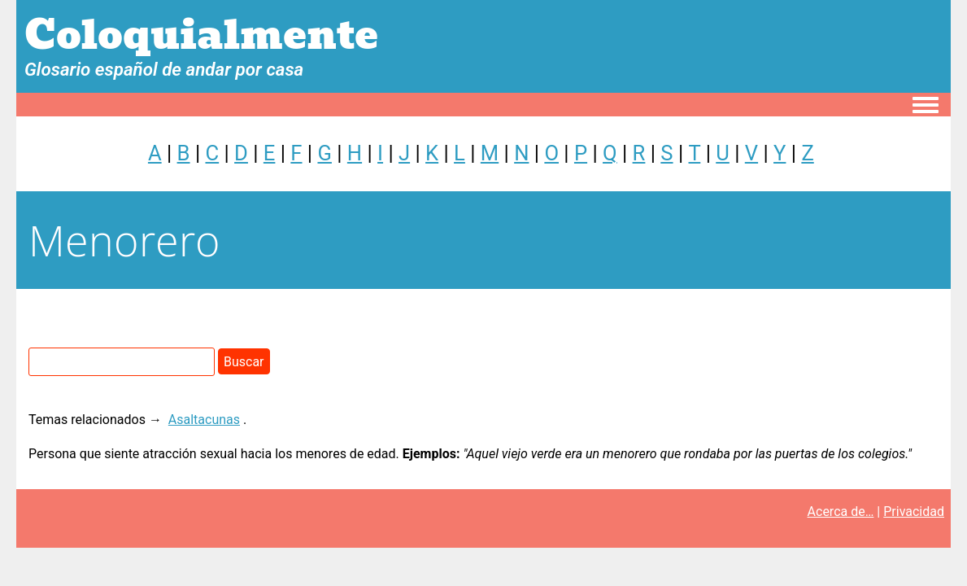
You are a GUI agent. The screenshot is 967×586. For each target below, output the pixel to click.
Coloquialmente (201, 35)
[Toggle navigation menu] (926, 105)
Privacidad (913, 511)
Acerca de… (841, 511)
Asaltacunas (204, 419)
